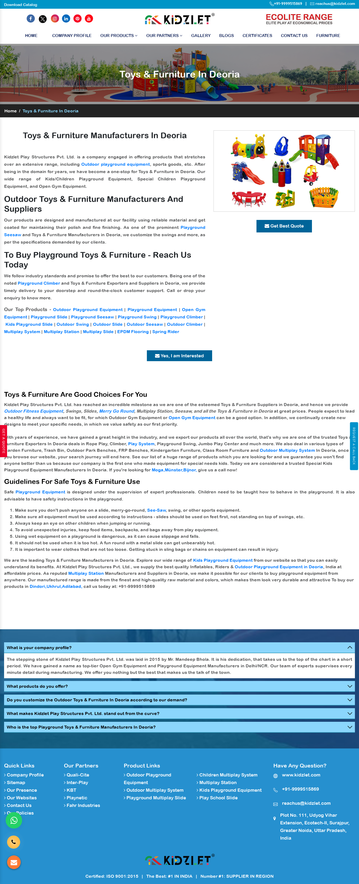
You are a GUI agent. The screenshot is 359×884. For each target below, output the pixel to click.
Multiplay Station (61, 331)
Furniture (328, 35)
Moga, (158, 469)
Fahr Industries (82, 805)
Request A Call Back (354, 446)
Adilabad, (72, 586)
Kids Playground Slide (29, 324)
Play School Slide (217, 797)
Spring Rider (165, 331)
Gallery (201, 35)
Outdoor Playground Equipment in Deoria (279, 566)
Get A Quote (3, 441)
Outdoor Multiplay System (287, 450)
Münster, (174, 469)
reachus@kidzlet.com (335, 3)
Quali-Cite (76, 775)
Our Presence (20, 790)
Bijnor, (190, 469)
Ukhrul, (54, 586)
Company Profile (72, 35)
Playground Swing (137, 316)
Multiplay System (22, 331)
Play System (141, 443)
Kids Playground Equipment (223, 560)
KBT (70, 790)
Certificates (257, 35)
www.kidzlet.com (301, 775)
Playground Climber (39, 283)
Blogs (226, 35)
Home (31, 37)
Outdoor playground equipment (115, 164)
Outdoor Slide (108, 324)
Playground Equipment (152, 309)
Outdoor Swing (73, 324)
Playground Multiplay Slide (155, 797)
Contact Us (294, 35)
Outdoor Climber (185, 324)
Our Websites (20, 797)
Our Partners (164, 35)
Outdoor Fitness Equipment (33, 411)
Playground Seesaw (92, 316)
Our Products (119, 35)
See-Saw (156, 510)
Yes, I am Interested (179, 355)
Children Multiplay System (227, 775)
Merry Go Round (116, 411)
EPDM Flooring (133, 331)
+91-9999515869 (286, 3)
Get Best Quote (284, 226)
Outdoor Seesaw (145, 324)
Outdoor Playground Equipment (87, 309)
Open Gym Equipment (192, 417)
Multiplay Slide (98, 331)
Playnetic (75, 797)
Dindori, (38, 586)
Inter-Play (76, 782)
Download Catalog (20, 4)
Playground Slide (49, 316)
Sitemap (14, 782)
